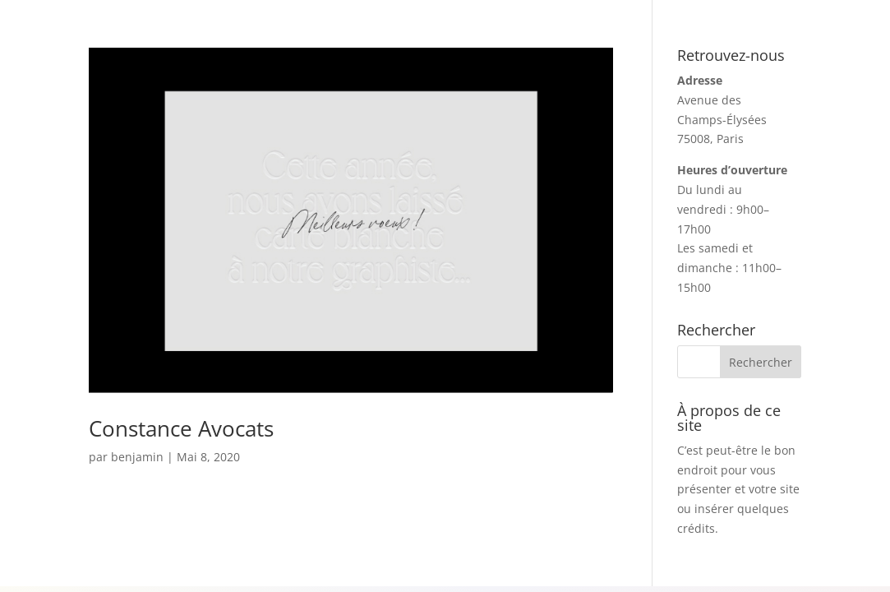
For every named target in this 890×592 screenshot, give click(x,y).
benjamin (137, 457)
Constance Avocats (181, 428)
